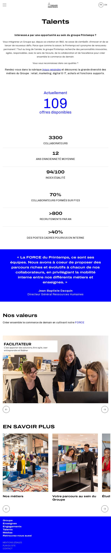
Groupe (8, 520)
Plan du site (9, 546)
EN (105, 5)
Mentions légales (12, 543)
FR (101, 5)
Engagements (12, 526)
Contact (7, 549)
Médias (7, 532)
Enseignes (10, 523)
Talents (8, 529)
